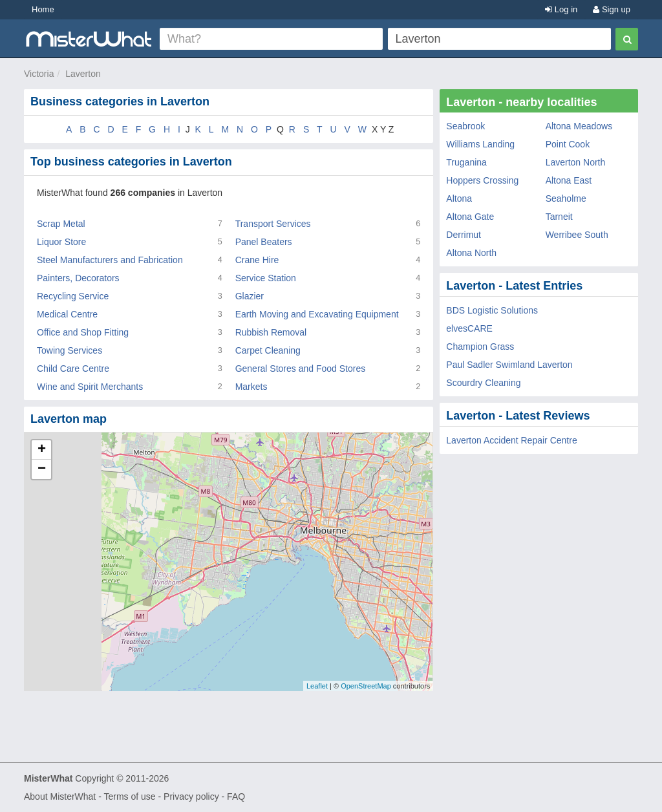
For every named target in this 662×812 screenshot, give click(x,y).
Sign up (611, 9)
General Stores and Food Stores (300, 368)
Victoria (39, 74)
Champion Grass (480, 346)
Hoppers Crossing (482, 180)
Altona (459, 198)
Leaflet (317, 686)
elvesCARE (469, 328)
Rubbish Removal (271, 332)
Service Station (265, 278)
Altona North (471, 253)
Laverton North (576, 162)
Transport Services (273, 224)
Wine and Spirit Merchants (90, 386)
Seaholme (566, 198)
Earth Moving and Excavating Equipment (317, 314)
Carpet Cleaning (268, 350)
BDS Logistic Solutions (492, 310)
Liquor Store (61, 242)
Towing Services (69, 350)
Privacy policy (191, 796)
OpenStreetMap (366, 686)
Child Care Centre (73, 368)
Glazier (249, 296)
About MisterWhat (60, 796)
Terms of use (129, 796)
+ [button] (41, 450)
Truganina (466, 162)
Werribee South (577, 235)
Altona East (569, 180)
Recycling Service (73, 296)
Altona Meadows (579, 126)
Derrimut (463, 235)
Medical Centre (67, 314)
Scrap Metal (61, 224)
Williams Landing (480, 144)
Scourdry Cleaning (483, 383)
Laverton (82, 74)
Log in (561, 9)
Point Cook (568, 144)
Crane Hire (257, 260)
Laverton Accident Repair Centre (511, 440)
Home (43, 9)
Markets (251, 386)
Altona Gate (470, 216)
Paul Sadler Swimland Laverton (509, 364)
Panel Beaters (263, 242)
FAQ (236, 796)
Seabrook (465, 126)
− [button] (41, 469)
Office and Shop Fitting (83, 332)
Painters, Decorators (78, 278)
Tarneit (559, 216)
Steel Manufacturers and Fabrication (110, 260)
